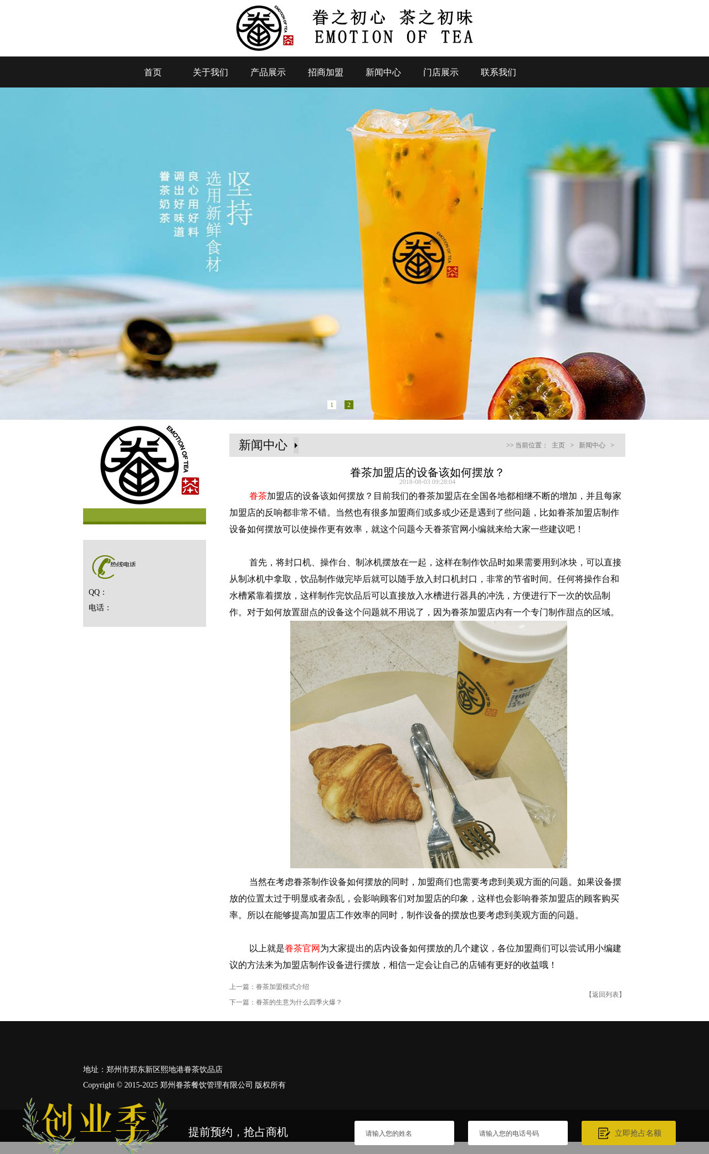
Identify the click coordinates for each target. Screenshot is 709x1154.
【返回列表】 (605, 994)
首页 (153, 72)
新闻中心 (383, 72)
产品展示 (268, 72)
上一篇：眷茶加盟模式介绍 (269, 987)
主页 (558, 445)
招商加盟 (325, 72)
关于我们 (210, 72)
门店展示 (441, 72)
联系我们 (498, 72)
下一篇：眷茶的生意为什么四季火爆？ (285, 1002)
